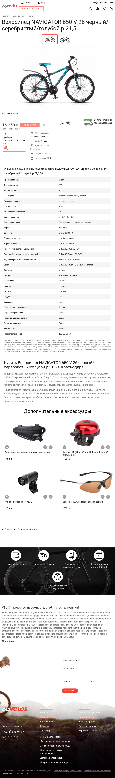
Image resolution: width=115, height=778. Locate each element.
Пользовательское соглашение (97, 771)
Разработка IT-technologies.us (15, 774)
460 (17, 458)
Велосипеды (18, 16)
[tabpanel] (57, 79)
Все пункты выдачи (12, 726)
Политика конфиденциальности (68, 771)
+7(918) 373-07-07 (103, 2)
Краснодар (106, 123)
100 (74, 458)
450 (17, 508)
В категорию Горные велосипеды (20, 529)
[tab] (49, 39)
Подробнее (8, 641)
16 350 (20, 142)
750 (74, 508)
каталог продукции (31, 8)
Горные (31, 16)
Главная (5, 16)
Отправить (69, 691)
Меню (25, 3)
